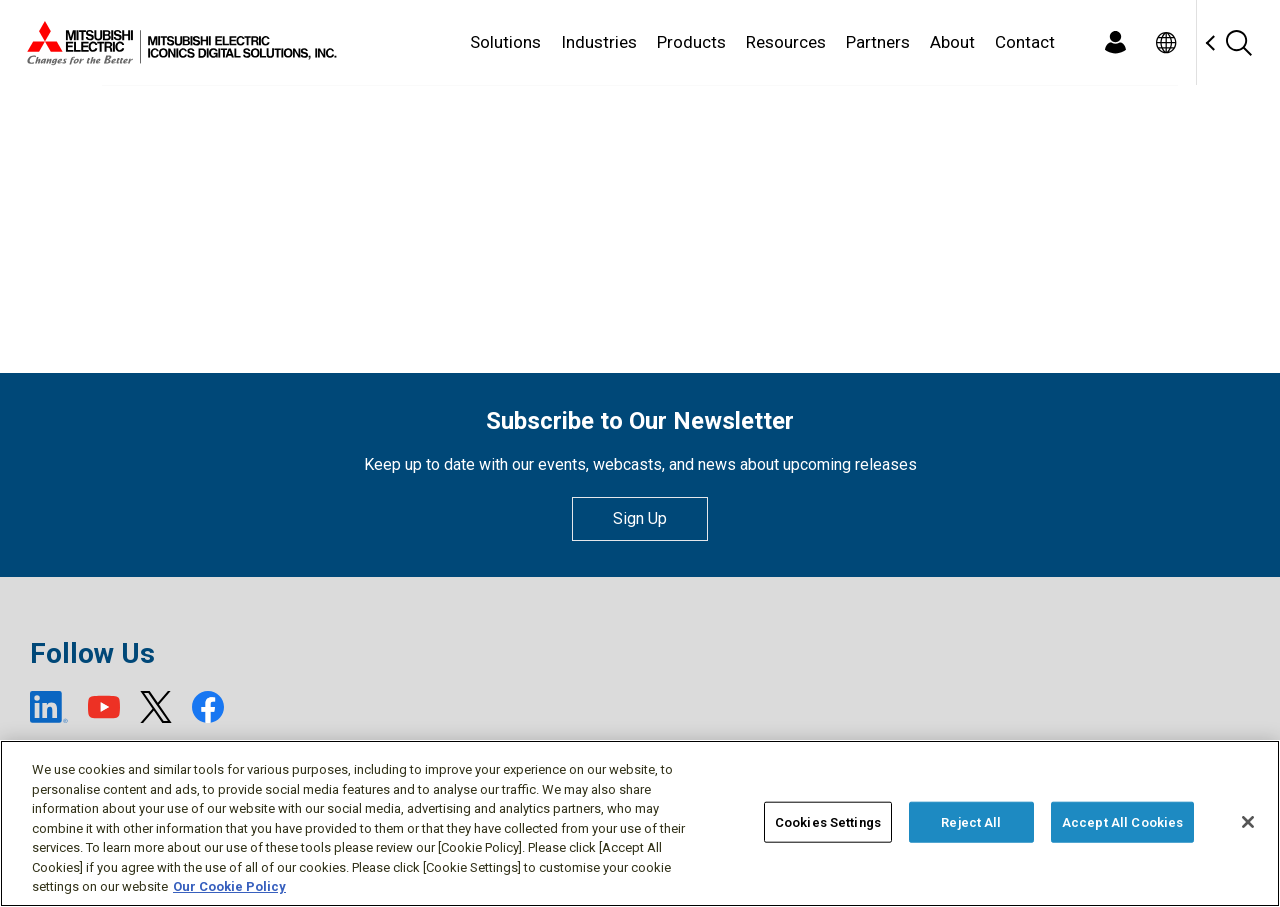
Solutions (505, 42)
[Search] (1238, 42)
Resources (786, 42)
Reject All (971, 823)
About (952, 42)
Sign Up (640, 518)
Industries (599, 42)
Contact (1025, 42)
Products (691, 42)
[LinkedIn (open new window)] (49, 707)
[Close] (1248, 823)
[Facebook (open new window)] (208, 707)
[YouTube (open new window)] (104, 707)
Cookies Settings (828, 823)
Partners (878, 42)
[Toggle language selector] (1165, 42)
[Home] (178, 43)
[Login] (1115, 42)
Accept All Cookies (1122, 823)
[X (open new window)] (156, 707)
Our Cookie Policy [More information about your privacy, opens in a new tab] (229, 888)
